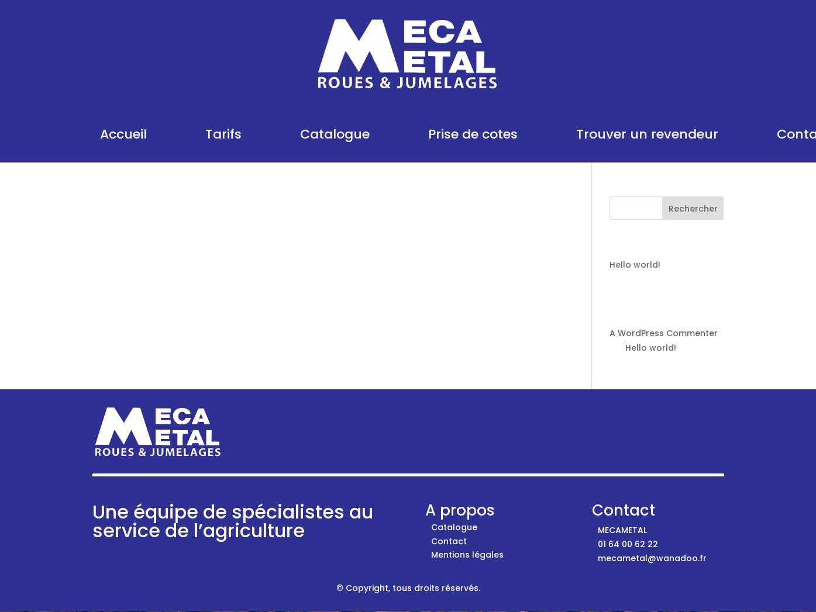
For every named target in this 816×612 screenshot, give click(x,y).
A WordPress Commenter (664, 333)
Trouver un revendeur (647, 134)
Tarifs (223, 134)
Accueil (123, 134)
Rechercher (693, 209)
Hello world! (635, 265)
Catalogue (335, 134)
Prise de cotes (473, 134)
